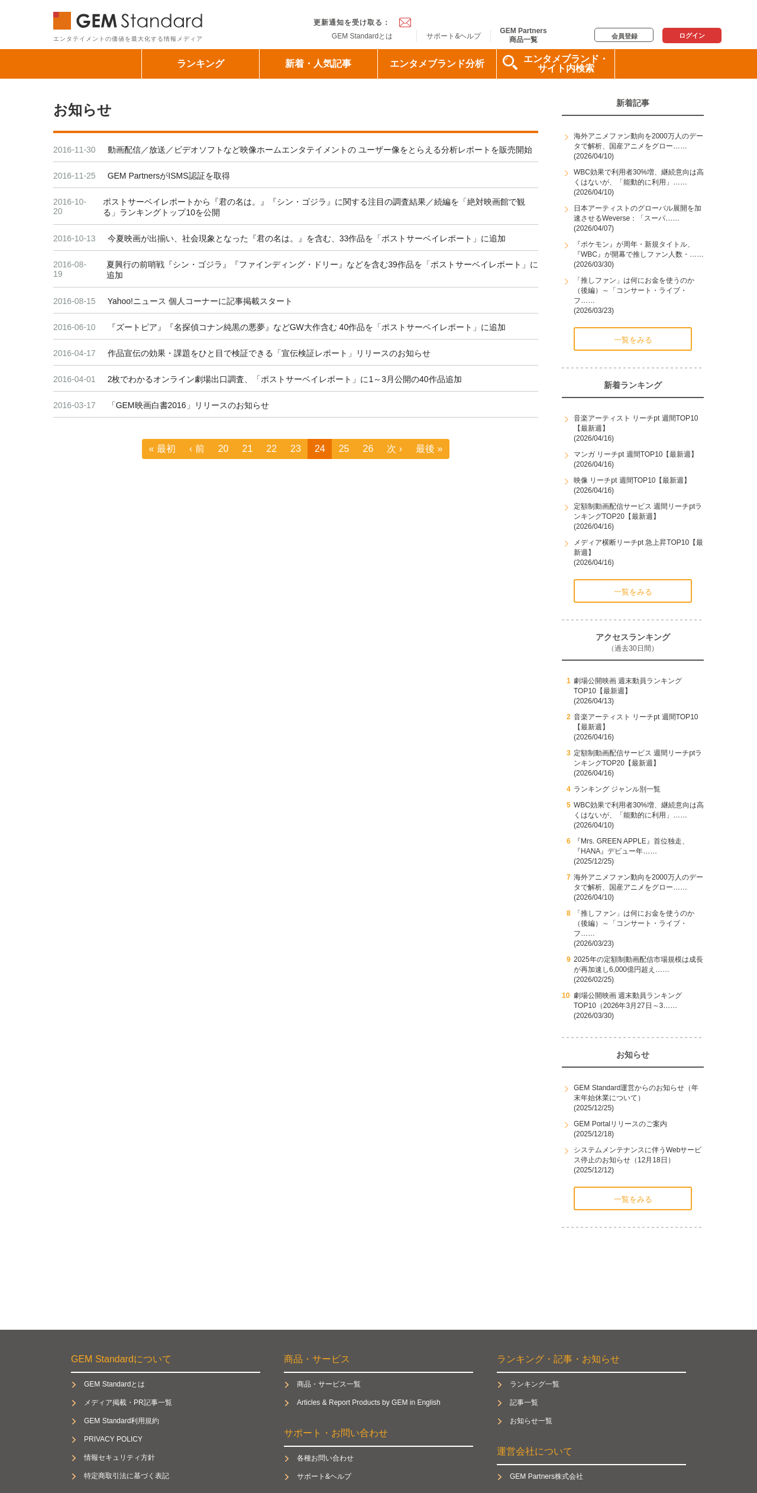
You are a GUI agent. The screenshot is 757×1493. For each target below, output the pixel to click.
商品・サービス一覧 (329, 1384)
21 (247, 449)
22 (271, 449)
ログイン (692, 35)
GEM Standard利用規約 (121, 1421)
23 (295, 449)
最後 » (429, 449)
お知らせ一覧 (531, 1421)
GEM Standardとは (362, 36)
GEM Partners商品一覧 (523, 35)
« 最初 (162, 449)
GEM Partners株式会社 (546, 1476)
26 (368, 449)
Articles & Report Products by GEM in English (369, 1402)
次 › (394, 449)
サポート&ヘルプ (453, 36)
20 (223, 449)
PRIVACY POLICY (113, 1439)
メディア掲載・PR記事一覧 (128, 1402)
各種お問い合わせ (325, 1458)
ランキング (200, 64)
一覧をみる (633, 339)
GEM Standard (130, 18)
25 (344, 449)
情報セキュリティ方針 (119, 1457)
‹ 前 (197, 449)
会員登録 (625, 36)
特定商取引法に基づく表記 (126, 1476)
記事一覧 (524, 1402)
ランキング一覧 (534, 1384)
